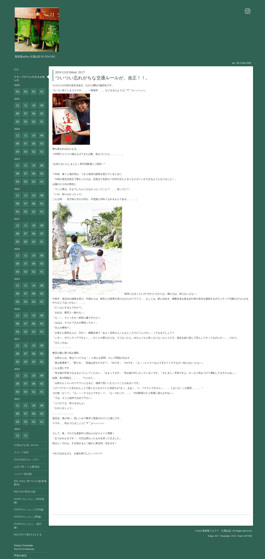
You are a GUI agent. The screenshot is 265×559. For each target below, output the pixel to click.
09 (41, 105)
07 (25, 113)
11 (25, 105)
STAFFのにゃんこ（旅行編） (28, 526)
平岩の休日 (20, 555)
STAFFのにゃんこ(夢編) (27, 516)
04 (17, 91)
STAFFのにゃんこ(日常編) (29, 509)
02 (33, 91)
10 (33, 105)
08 (17, 113)
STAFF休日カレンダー (26, 459)
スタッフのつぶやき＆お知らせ (29, 78)
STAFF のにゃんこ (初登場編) (29, 501)
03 (25, 91)
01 (41, 91)
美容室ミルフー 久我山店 (216, 530)
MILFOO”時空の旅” (25, 491)
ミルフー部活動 (23, 474)
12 (17, 105)
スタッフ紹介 (21, 452)
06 (33, 113)
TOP (16, 69)
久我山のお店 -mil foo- (26, 445)
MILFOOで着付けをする (28, 534)
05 (41, 113)
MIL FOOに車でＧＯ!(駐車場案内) (30, 483)
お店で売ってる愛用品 (27, 466)
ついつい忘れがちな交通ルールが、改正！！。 (102, 77)
